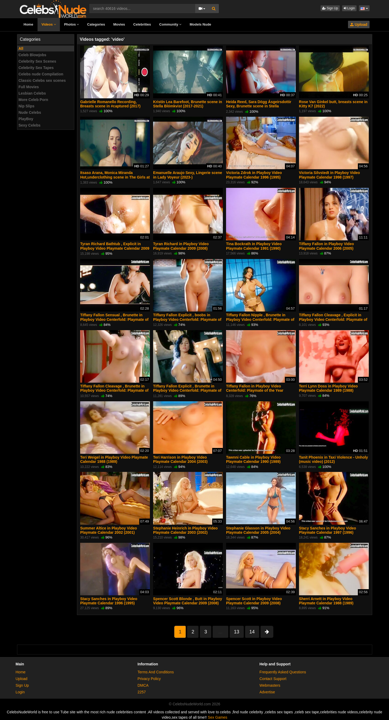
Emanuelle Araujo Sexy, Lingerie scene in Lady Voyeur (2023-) (187, 175)
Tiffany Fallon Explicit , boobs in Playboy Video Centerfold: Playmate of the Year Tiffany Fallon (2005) (187, 319)
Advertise (267, 692)
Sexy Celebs (30, 125)
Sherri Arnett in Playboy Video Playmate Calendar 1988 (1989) (326, 601)
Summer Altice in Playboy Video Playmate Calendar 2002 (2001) (108, 530)
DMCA (143, 685)
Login (349, 8)
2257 (142, 692)
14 (252, 631)
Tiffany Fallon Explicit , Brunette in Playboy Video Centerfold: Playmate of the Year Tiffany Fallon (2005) (187, 390)
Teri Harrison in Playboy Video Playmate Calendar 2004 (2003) (180, 459)
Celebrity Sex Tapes (36, 68)
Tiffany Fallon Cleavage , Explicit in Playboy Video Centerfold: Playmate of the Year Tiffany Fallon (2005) (333, 319)
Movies (119, 24)
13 (236, 631)
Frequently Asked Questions (283, 672)
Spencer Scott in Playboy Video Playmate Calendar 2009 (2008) (254, 601)
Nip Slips (27, 106)
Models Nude (200, 24)
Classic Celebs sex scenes (42, 80)
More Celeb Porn (33, 100)
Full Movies (29, 87)
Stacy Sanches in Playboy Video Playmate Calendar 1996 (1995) (108, 601)
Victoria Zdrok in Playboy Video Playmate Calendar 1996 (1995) (254, 175)
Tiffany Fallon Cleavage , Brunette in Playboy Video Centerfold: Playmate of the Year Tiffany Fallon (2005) (114, 390)
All (21, 48)
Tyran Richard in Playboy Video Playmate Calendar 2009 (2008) (181, 246)
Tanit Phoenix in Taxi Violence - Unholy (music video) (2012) (333, 459)
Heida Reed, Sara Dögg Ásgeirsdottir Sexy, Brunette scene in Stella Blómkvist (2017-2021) (258, 106)
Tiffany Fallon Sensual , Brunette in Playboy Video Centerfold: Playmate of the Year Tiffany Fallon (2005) (114, 319)
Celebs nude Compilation (41, 74)
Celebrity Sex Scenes (37, 61)
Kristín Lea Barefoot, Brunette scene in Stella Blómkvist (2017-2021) (187, 104)
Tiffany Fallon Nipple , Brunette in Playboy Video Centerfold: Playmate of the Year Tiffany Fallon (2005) (260, 319)
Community (170, 24)
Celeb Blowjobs (32, 55)
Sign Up (330, 8)
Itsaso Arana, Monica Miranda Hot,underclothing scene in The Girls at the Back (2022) (115, 177)
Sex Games (217, 717)
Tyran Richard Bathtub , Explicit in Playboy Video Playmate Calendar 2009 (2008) (114, 248)
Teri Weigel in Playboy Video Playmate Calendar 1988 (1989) (114, 459)
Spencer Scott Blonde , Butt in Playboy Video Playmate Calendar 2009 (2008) (187, 601)
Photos (71, 24)
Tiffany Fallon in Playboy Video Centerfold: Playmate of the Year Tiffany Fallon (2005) (254, 390)
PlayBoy (26, 119)
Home (28, 24)
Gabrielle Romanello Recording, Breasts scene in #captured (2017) (110, 104)
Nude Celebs (30, 112)
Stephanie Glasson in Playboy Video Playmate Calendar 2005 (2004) (258, 530)
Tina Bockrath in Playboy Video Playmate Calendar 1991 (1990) (254, 246)
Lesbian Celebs (32, 93)
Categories (96, 24)
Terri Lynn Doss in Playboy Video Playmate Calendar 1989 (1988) (328, 388)
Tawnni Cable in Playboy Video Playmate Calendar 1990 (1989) (253, 459)
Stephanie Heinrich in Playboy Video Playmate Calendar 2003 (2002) (185, 530)
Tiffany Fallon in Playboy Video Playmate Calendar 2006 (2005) (326, 246)
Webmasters (270, 685)
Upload (358, 24)
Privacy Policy (149, 679)
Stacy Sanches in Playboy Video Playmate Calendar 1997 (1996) (327, 530)
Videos (49, 24)
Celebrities (142, 24)
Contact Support (273, 679)
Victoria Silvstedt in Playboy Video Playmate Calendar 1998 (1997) (329, 175)
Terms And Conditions (156, 672)
